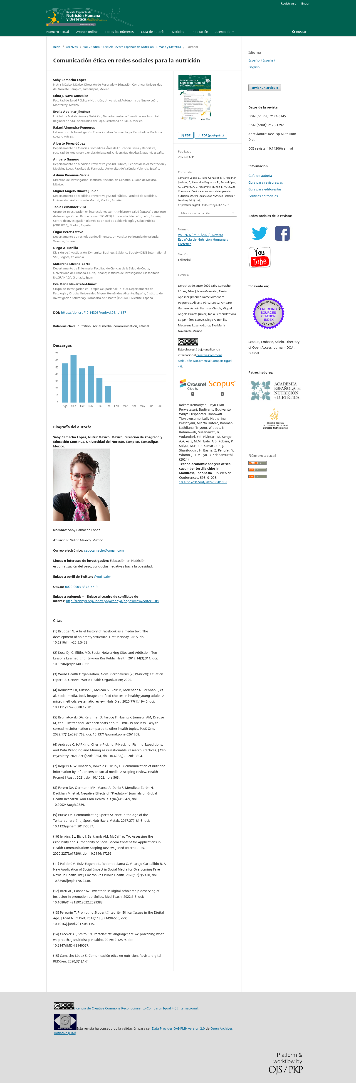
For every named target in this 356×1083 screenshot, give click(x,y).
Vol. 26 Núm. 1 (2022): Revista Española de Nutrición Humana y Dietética (132, 47)
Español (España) (261, 60)
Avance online (87, 32)
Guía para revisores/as (265, 182)
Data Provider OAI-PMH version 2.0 (178, 1028)
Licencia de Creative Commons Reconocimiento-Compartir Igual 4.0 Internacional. (137, 1008)
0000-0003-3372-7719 (81, 587)
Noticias (178, 32)
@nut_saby (102, 576)
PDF (187, 135)
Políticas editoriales (263, 196)
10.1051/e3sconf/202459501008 (203, 482)
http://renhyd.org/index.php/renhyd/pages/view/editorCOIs (112, 601)
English (254, 67)
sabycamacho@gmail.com (104, 550)
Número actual (57, 32)
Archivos (72, 47)
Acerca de (223, 32)
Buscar (299, 32)
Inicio (56, 47)
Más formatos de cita (195, 213)
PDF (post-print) (212, 135)
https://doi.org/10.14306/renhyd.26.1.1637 (93, 312)
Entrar (305, 3)
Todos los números (119, 32)
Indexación (199, 32)
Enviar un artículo (265, 88)
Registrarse (288, 3)
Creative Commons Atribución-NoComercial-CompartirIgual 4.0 (205, 360)
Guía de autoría (153, 32)
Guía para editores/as (265, 189)
